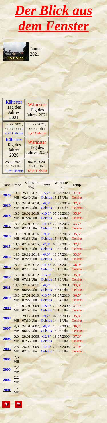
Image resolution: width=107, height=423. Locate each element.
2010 (7, 297)
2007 (7, 328)
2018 (7, 215)
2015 (7, 246)
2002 (7, 379)
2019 (7, 205)
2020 (7, 195)
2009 (7, 308)
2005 (7, 349)
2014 (7, 256)
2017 (7, 226)
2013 (7, 267)
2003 (7, 369)
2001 (7, 390)
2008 (7, 318)
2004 (7, 359)
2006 (7, 338)
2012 (7, 277)
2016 (7, 236)
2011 (6, 287)
